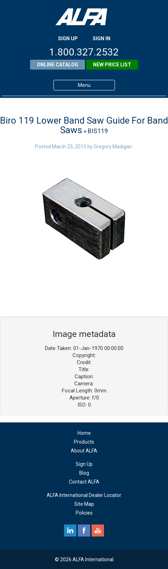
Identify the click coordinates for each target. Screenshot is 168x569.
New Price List (112, 64)
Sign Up (84, 464)
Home (84, 433)
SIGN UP (68, 38)
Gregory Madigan (113, 146)
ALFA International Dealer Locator (84, 495)
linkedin (70, 530)
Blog (84, 473)
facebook (84, 530)
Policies (84, 513)
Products (84, 442)
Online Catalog (57, 64)
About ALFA (84, 451)
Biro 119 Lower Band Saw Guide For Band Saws (84, 125)
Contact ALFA (84, 482)
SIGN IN (101, 38)
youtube (98, 530)
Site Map (84, 504)
